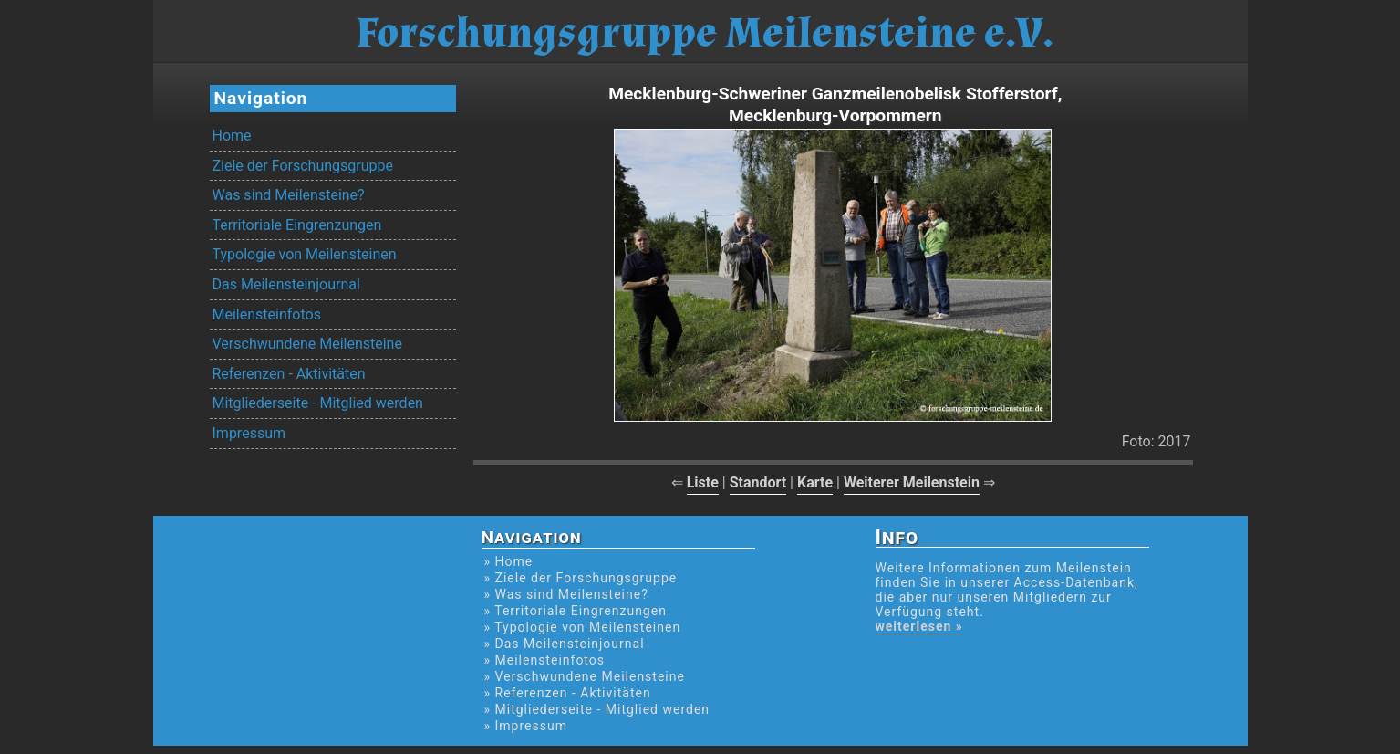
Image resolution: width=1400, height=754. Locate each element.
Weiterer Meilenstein (912, 482)
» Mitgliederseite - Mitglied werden (597, 709)
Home (232, 135)
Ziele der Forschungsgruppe (303, 165)
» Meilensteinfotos (545, 660)
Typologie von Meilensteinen (305, 254)
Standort (758, 482)
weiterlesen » (919, 626)
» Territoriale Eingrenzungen (575, 610)
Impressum (249, 433)
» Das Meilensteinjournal (564, 643)
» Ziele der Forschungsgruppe (581, 578)
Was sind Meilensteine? (289, 195)
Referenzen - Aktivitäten (289, 373)
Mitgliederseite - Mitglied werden (318, 403)
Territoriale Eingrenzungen (297, 225)
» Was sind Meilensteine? (566, 594)
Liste (703, 482)
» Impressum (525, 725)
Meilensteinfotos (267, 314)
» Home (509, 561)
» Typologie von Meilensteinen (582, 627)
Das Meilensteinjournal (286, 284)
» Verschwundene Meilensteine (584, 676)
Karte (815, 482)
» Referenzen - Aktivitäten (567, 693)
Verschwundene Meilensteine (307, 343)
